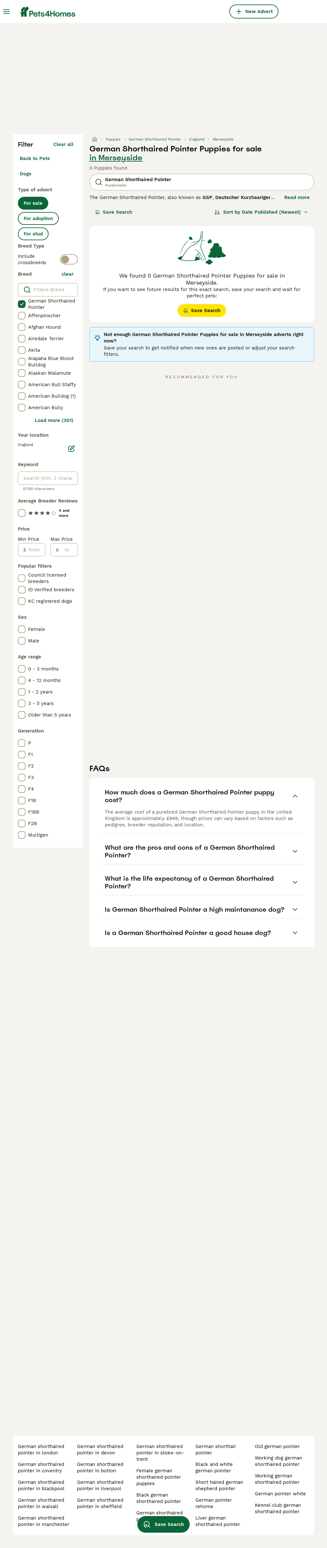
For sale (33, 203)
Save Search (113, 212)
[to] (68, 549)
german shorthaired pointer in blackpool (41, 1485)
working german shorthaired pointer (277, 1479)
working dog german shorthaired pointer (278, 1461)
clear (67, 274)
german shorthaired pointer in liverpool (100, 1485)
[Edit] (71, 448)
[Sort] (261, 212)
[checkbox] (21, 304)
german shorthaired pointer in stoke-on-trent (160, 1453)
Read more (297, 197)
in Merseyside (115, 157)
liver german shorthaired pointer (217, 1521)
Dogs (25, 174)
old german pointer (277, 1446)
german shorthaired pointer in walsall (41, 1503)
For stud (33, 234)
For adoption (38, 218)
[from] (35, 549)
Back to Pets (35, 158)
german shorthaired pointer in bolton (100, 1467)
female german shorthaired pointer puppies (158, 1477)
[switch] (69, 259)
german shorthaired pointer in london (41, 1450)
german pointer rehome (213, 1503)
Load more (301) (54, 420)
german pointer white (280, 1494)
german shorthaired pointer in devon (100, 1450)
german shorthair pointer (215, 1450)
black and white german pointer (214, 1467)
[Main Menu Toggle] (6, 11)
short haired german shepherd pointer (219, 1485)
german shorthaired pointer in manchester (43, 1521)
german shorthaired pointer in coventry (41, 1467)
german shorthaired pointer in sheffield (100, 1503)
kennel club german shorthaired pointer (278, 1508)
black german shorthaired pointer (158, 1498)
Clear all (63, 144)
